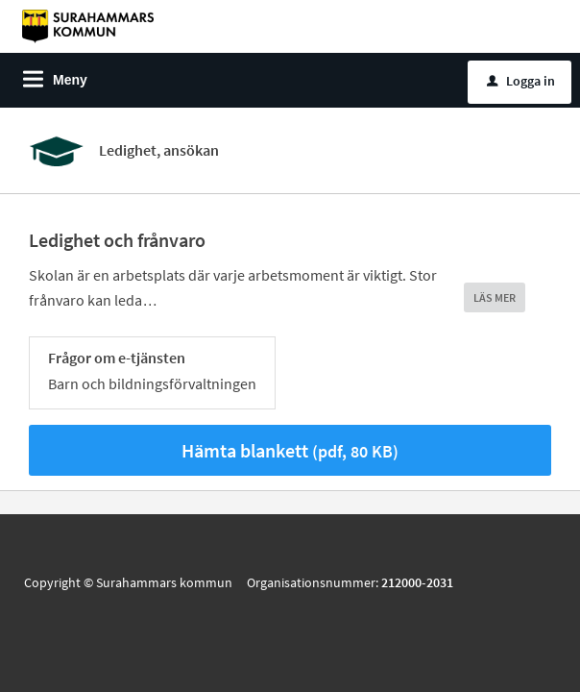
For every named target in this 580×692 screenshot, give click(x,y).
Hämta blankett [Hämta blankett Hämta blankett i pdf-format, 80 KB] (290, 450)
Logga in (521, 80)
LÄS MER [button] (494, 297)
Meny (70, 79)
